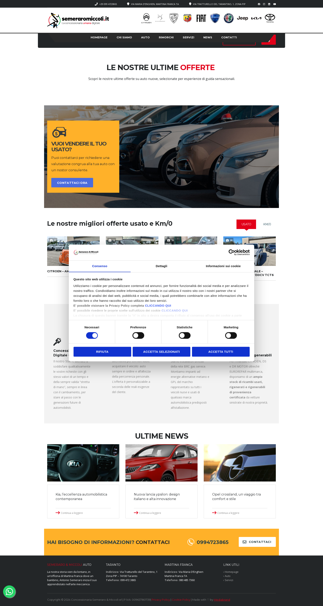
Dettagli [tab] (161, 266)
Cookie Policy (181, 599)
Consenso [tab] (99, 266)
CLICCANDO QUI (158, 306)
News (207, 37)
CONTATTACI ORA (72, 183)
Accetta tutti (220, 352)
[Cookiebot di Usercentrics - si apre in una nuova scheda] (232, 252)
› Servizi (228, 580)
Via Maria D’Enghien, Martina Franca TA (155, 4)
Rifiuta (102, 352)
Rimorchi (166, 37)
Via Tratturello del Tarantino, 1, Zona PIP (219, 4)
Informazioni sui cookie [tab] (223, 266)
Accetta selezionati (161, 352)
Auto (145, 37)
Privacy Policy (161, 599)
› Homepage (231, 572)
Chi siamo (124, 37)
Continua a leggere (72, 513)
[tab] (246, 224)
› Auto (227, 576)
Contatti (229, 37)
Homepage (99, 37)
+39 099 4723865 (108, 4)
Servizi (188, 37)
